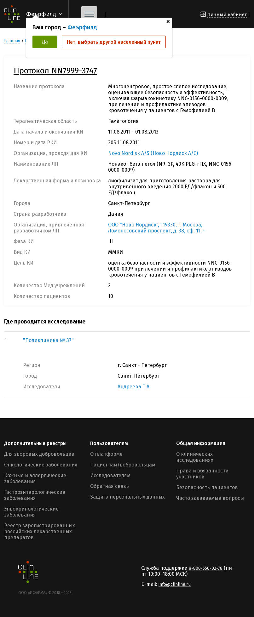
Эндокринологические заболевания (31, 512)
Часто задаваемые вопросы (210, 498)
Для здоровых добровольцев (39, 454)
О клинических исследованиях (194, 457)
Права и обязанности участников (202, 474)
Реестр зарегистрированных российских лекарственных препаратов (39, 531)
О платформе (106, 454)
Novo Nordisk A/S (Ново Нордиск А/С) (153, 153)
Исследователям (110, 475)
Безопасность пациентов (207, 487)
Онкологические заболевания (41, 465)
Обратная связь (109, 486)
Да (45, 42)
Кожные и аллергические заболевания (35, 478)
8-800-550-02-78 (205, 568)
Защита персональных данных (127, 497)
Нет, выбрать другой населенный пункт (114, 42)
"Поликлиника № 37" (48, 340)
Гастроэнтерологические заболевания (34, 495)
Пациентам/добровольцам (122, 465)
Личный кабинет (227, 14)
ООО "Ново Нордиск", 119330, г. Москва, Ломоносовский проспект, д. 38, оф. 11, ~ (156, 228)
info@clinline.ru (175, 584)
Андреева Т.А (133, 387)
